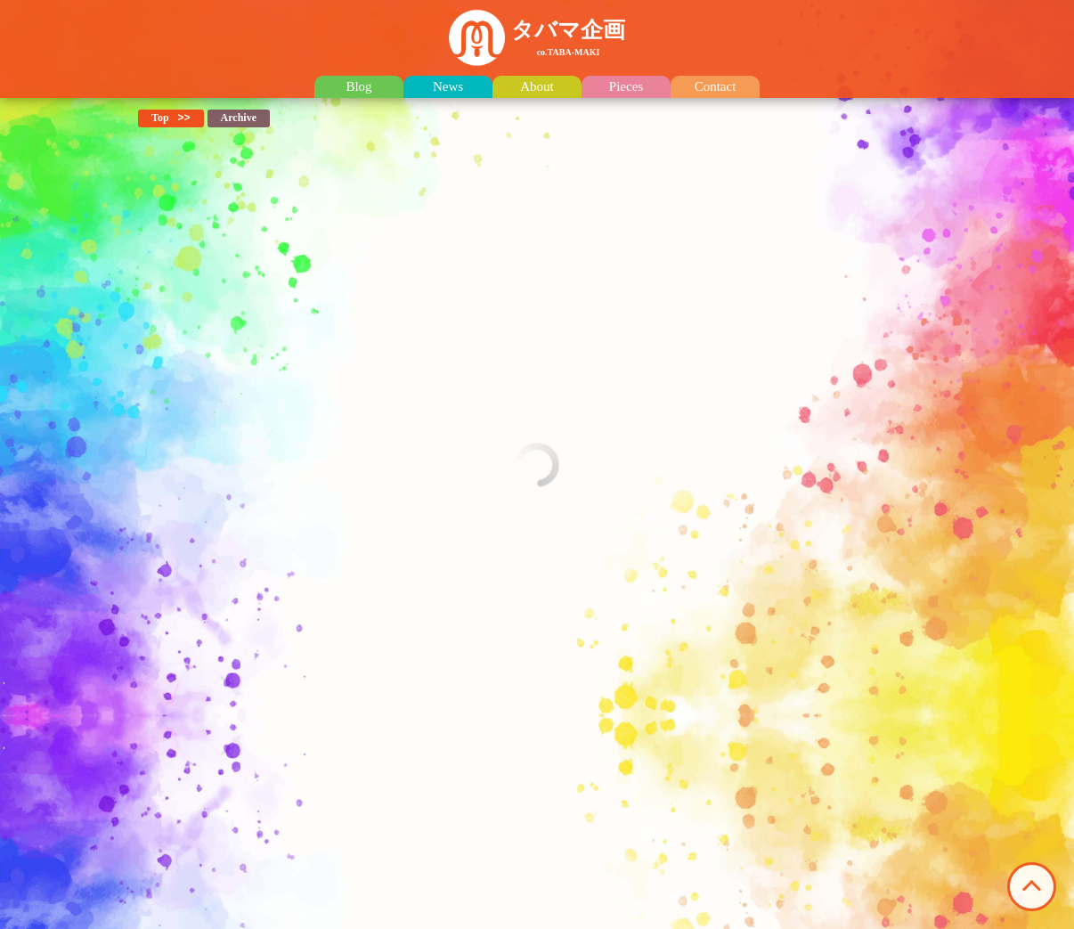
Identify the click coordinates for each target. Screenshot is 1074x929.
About (537, 87)
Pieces (626, 87)
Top (160, 117)
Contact (715, 87)
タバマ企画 (568, 37)
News (448, 87)
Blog (358, 87)
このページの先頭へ (1031, 886)
